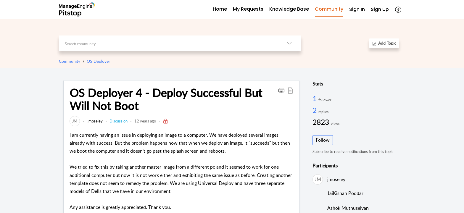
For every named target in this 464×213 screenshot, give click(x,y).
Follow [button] (323, 140)
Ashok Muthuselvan (348, 208)
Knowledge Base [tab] (289, 9)
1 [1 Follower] (315, 98)
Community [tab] (329, 9)
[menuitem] (357, 10)
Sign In (357, 9)
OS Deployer (98, 61)
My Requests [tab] (248, 9)
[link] (75, 121)
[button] (398, 9)
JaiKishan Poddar (345, 193)
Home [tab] (220, 9)
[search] (168, 43)
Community (69, 61)
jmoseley (95, 121)
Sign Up (380, 9)
